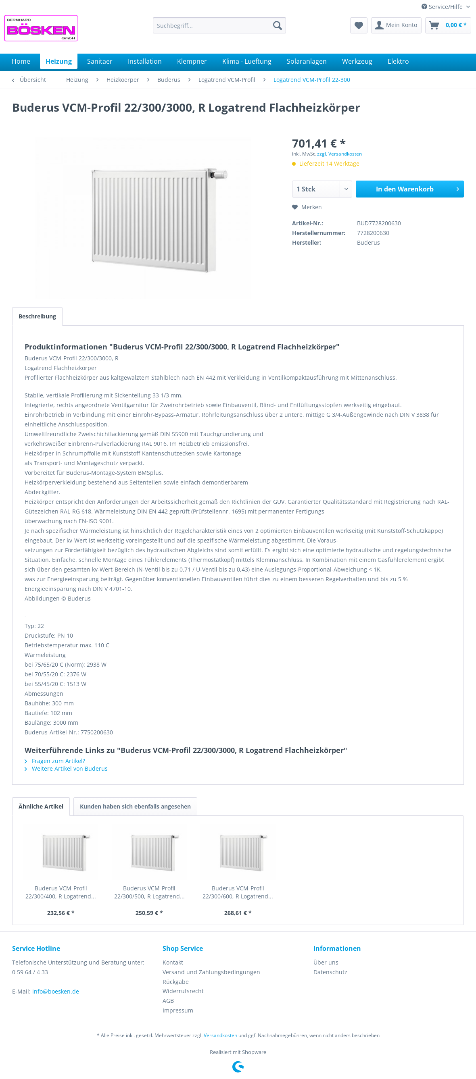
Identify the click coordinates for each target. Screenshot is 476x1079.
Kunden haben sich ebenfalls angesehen (135, 806)
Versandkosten (220, 1035)
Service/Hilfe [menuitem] (443, 6)
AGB (168, 1000)
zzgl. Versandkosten (339, 153)
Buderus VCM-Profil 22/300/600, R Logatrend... (238, 892)
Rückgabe (176, 981)
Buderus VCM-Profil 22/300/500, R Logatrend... (149, 892)
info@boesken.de (55, 991)
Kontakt (173, 962)
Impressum (178, 1010)
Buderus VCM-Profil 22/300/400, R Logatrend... (60, 892)
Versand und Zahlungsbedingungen (211, 972)
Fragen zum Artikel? (55, 761)
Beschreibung (37, 316)
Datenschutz (330, 972)
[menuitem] (219, 25)
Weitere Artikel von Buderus (66, 768)
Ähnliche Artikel (41, 806)
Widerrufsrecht (183, 991)
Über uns (325, 962)
